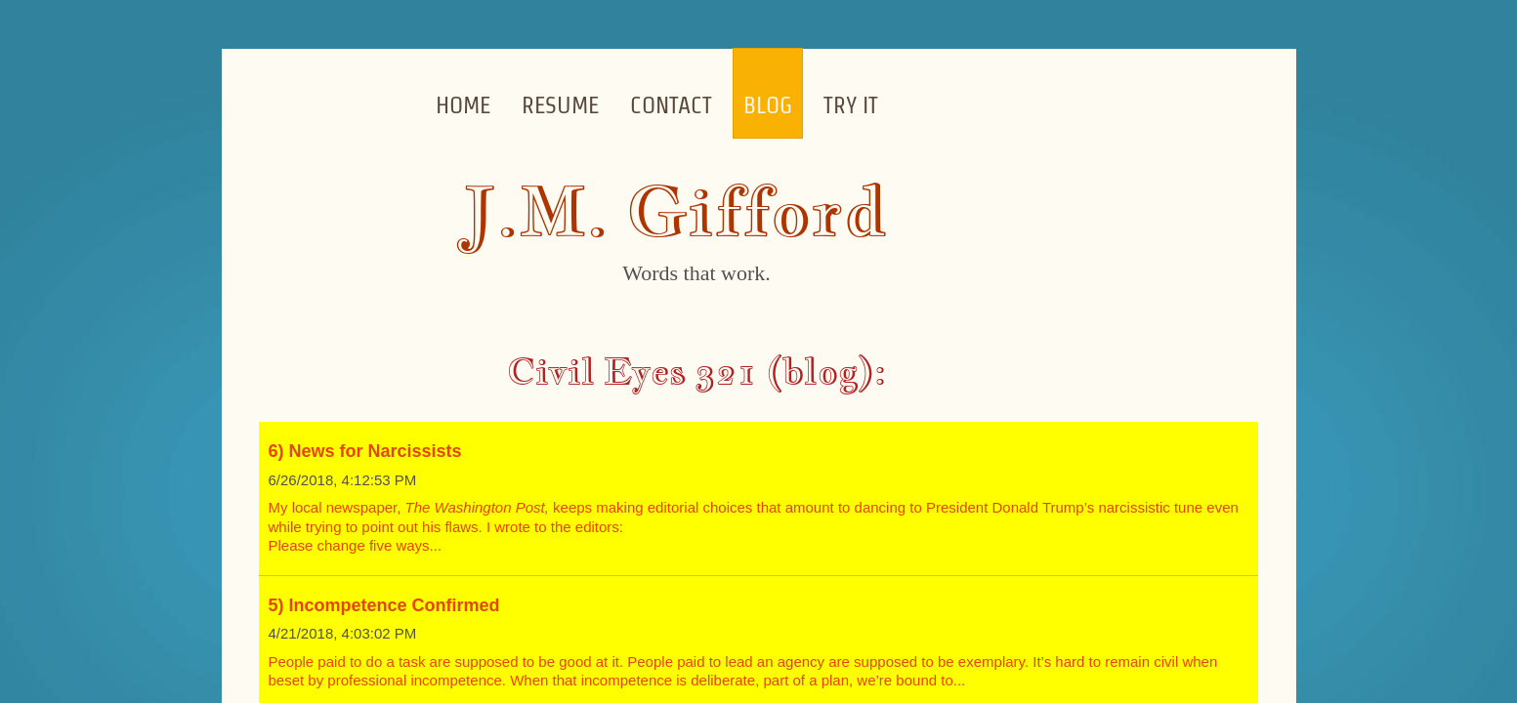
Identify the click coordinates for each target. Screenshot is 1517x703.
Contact (671, 105)
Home (463, 105)
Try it (850, 105)
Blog (767, 105)
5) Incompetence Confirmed (384, 605)
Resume (560, 105)
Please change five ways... (355, 545)
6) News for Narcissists (365, 451)
